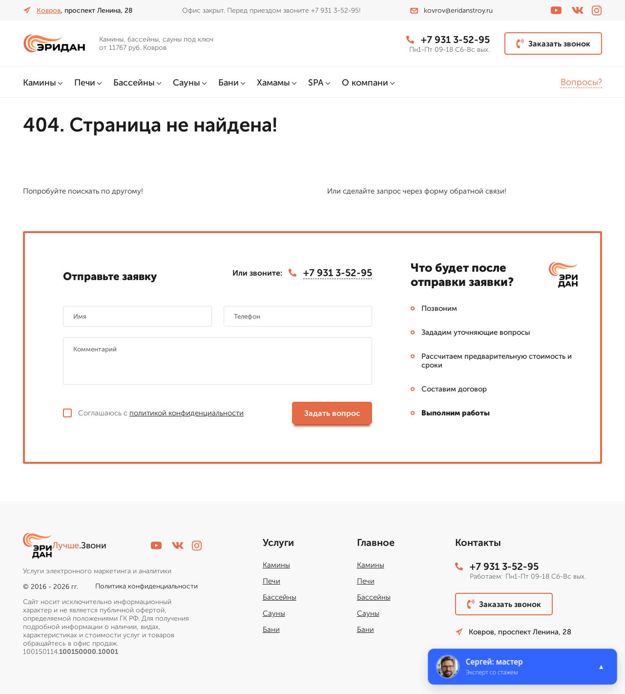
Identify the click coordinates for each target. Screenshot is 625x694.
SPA (316, 82)
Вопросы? (581, 82)
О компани (365, 82)
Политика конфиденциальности (146, 586)
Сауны (186, 82)
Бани (228, 82)
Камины (39, 82)
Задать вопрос (332, 413)
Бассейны (134, 82)
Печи (84, 82)
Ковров (49, 10)
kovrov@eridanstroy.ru (451, 10)
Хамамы (273, 82)
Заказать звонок (553, 43)
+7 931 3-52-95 (448, 39)
